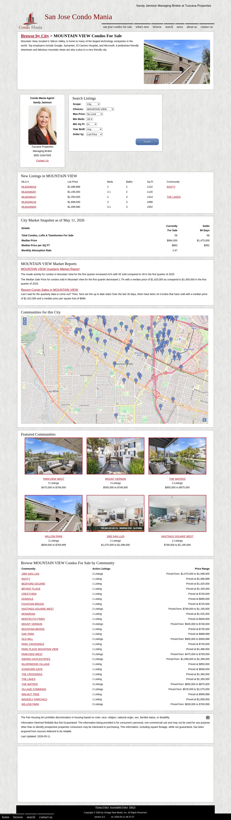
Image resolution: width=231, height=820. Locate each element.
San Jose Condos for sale (117, 27)
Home (5, 817)
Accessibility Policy (119, 807)
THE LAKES (174, 196)
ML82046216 (28, 202)
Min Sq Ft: (79, 124)
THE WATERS (29, 684)
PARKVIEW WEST (32, 654)
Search (169, 27)
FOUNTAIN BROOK (32, 603)
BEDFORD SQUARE (33, 583)
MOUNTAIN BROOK (33, 629)
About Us (192, 27)
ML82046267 (28, 191)
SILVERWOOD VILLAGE (35, 664)
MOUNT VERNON (31, 624)
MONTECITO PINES (33, 618)
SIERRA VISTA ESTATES (35, 659)
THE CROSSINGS (31, 674)
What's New (142, 27)
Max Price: (79, 114)
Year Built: (79, 129)
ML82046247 (28, 196)
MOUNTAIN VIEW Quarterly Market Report (50, 269)
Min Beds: (79, 119)
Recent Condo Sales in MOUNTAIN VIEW (49, 290)
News (180, 27)
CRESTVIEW (28, 593)
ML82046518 (28, 186)
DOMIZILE (27, 598)
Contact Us (207, 27)
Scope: (77, 104)
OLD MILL (27, 639)
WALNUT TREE (30, 694)
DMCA (132, 807)
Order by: (78, 134)
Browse (157, 27)
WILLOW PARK (30, 704)
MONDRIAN (28, 613)
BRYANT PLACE (30, 588)
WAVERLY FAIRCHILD (34, 699)
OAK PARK (27, 633)
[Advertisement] (115, 773)
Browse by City (35, 35)
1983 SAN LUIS (30, 573)
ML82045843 (28, 206)
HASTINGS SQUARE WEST (37, 608)
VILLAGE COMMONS (33, 689)
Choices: (78, 109)
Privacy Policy (102, 807)
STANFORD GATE (32, 669)
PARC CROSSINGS (32, 644)
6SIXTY (171, 186)
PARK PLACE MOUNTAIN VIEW (39, 649)
